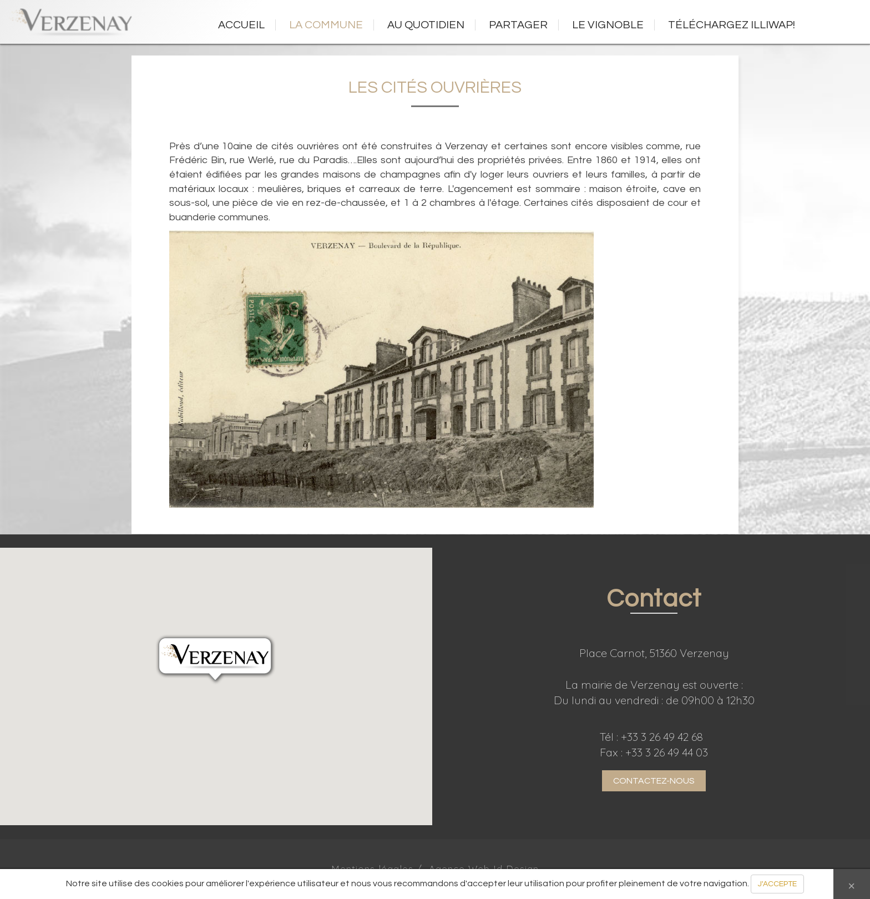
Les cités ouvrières (435, 87)
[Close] (851, 884)
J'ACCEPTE (777, 884)
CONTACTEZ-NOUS (654, 780)
